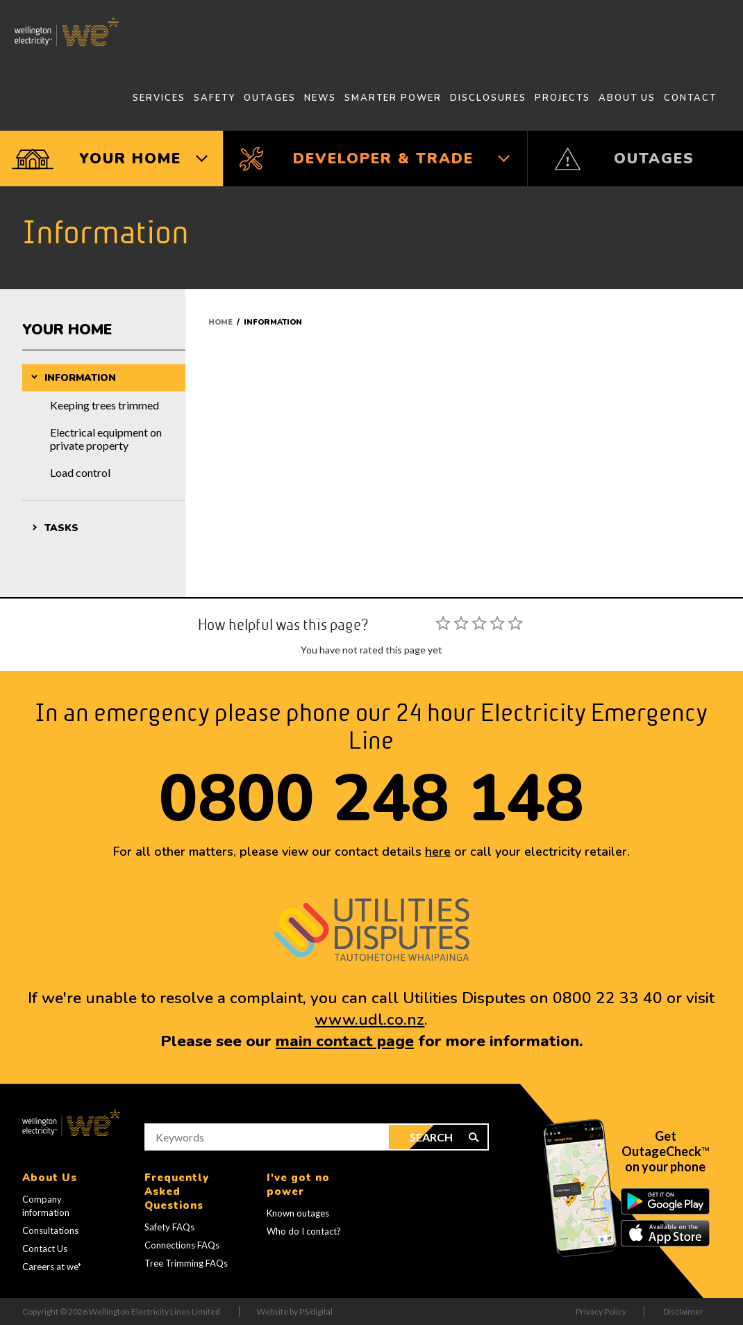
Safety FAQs (169, 1227)
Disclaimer (683, 1311)
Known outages (298, 1213)
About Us (627, 98)
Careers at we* (51, 1266)
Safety (214, 98)
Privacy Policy (601, 1311)
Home (220, 322)
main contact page (345, 1041)
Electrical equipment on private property (106, 438)
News (320, 98)
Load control (80, 472)
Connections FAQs (181, 1245)
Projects (562, 98)
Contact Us (44, 1248)
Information (80, 377)
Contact (690, 98)
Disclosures (488, 98)
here (438, 851)
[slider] (479, 623)
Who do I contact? (304, 1231)
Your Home (67, 329)
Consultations (50, 1230)
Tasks (61, 528)
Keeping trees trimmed (104, 405)
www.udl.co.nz (369, 1019)
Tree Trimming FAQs (186, 1263)
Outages (270, 98)
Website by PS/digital (295, 1311)
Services (159, 98)
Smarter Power (393, 98)
